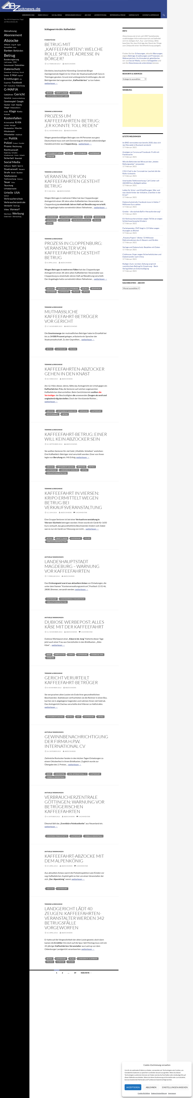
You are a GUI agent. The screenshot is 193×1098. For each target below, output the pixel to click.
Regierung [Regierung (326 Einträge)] (7, 153)
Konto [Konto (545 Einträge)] (19, 111)
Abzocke (50, 288)
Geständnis (51, 220)
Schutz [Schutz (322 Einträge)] (16, 155)
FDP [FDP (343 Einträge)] (5, 86)
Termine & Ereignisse (53, 111)
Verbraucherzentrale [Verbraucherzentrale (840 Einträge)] (14, 202)
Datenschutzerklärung (159, 1093)
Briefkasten (60, 654)
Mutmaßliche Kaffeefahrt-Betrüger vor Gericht (71, 316)
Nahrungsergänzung (81, 220)
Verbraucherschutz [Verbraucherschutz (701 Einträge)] (13, 198)
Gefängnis (84, 411)
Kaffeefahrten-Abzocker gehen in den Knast (74, 371)
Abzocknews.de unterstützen (140, 63)
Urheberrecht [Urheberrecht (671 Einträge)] (10, 188)
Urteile (49, 223)
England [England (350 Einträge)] (20, 75)
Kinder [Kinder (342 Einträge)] (6, 112)
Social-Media (57, 15)
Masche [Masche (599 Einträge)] (18, 128)
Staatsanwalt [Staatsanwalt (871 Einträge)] (11, 169)
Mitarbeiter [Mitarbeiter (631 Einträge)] (9, 134)
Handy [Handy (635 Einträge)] (19, 104)
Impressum (172, 1093)
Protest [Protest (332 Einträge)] (15, 143)
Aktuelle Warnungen (54, 557)
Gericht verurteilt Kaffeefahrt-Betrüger (71, 680)
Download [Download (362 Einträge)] (7, 72)
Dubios (71, 654)
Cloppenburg (81, 153)
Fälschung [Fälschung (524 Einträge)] (20, 86)
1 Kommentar (81, 512)
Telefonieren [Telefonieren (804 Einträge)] (10, 175)
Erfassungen (140, 53)
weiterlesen (51, 83)
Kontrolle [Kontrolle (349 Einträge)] (7, 114)
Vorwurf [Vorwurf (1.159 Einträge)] (15, 209)
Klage (72, 958)
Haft (78, 717)
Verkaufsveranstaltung (57, 473)
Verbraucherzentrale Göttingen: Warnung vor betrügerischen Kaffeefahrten (74, 804)
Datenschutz (134, 15)
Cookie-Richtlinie (144, 1093)
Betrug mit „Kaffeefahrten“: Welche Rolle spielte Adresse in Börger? (74, 51)
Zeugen (71, 962)
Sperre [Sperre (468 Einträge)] (20, 166)
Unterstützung (100, 15)
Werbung (50, 658)
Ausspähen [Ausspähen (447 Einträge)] (8, 47)
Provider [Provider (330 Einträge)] (21, 143)
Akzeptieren (133, 1087)
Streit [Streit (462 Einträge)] (13, 173)
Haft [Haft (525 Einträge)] (13, 105)
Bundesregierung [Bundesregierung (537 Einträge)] (11, 59)
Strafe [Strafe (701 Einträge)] (7, 172)
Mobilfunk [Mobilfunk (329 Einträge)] (19, 135)
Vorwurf (50, 156)
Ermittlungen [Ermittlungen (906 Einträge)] (11, 78)
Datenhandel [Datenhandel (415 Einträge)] (9, 65)
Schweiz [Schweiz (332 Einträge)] (22, 155)
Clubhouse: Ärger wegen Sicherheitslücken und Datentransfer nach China (141, 255)
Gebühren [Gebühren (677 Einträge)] (8, 94)
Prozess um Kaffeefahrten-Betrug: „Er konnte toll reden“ (72, 120)
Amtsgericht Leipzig (55, 153)
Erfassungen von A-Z (73, 15)
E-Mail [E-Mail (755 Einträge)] (13, 75)
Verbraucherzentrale (56, 777)
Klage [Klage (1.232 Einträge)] (12, 111)
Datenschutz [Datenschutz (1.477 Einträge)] (12, 69)
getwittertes (155, 58)
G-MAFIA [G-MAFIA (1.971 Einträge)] (11, 89)
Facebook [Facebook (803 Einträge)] (17, 82)
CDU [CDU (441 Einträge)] (15, 62)
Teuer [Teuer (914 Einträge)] (7, 182)
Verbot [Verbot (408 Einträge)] (6, 196)
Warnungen (157, 53)
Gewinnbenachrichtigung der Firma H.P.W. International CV (76, 741)
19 (75, 973)
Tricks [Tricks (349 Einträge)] (13, 182)
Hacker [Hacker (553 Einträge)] (7, 105)
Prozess (97, 220)
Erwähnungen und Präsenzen (148, 56)
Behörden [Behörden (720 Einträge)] (18, 50)
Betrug (49, 93)
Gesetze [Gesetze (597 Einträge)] (7, 98)
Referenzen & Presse (117, 15)
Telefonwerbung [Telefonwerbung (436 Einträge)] (10, 179)
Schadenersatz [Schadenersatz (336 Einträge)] (8, 155)
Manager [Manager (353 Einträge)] (13, 125)
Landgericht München (69, 470)
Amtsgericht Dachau (65, 467)
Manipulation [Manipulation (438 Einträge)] (9, 128)
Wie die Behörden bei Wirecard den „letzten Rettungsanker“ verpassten (140, 162)
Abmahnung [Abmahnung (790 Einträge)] (10, 31)
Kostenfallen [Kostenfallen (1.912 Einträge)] (12, 118)
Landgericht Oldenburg (88, 958)
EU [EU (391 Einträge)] (21, 79)
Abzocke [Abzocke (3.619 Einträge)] (11, 40)
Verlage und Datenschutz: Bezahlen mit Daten (141, 247)
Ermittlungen (61, 93)
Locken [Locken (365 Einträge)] (6, 125)
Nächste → (86, 973)
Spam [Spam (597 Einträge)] (14, 166)
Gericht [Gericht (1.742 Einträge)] (19, 94)
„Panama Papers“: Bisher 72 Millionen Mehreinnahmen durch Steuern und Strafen (140, 239)
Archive (88, 15)
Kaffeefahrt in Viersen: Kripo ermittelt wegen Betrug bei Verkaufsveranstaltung (73, 500)
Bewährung (99, 217)
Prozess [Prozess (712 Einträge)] (8, 146)
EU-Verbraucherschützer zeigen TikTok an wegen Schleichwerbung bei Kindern (142, 220)
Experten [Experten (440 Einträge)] (7, 83)
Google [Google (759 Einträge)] (20, 101)
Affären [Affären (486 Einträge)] (7, 44)
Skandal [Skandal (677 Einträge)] (18, 158)
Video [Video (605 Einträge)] (6, 209)
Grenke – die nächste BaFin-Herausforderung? (141, 211)
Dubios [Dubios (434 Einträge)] (6, 75)
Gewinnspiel (60, 774)
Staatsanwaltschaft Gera (57, 96)
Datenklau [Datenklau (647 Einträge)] (19, 65)
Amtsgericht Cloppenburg (71, 217)
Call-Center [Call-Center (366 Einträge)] (8, 62)
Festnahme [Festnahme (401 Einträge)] (11, 86)
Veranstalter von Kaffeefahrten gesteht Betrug (72, 181)
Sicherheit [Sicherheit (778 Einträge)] (9, 158)
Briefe (49, 654)
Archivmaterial (142, 58)
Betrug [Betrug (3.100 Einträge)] (9, 55)
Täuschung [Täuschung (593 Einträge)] (8, 185)
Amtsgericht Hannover (66, 411)
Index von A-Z (43, 15)
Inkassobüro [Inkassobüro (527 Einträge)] (15, 107)
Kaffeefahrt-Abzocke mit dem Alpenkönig (74, 858)
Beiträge (131, 56)
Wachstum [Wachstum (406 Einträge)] (7, 214)
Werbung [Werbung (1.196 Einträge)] (18, 213)
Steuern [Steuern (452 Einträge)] (22, 169)
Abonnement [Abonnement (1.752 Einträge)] (13, 35)
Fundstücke (50, 40)
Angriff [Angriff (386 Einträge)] (13, 45)
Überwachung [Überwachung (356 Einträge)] (16, 216)
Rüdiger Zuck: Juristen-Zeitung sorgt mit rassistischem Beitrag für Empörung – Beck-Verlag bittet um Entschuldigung (140, 266)
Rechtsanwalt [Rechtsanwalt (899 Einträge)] (11, 149)
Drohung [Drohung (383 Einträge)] (15, 72)
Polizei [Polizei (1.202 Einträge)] (8, 142)
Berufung (81, 467)
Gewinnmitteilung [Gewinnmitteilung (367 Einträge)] (18, 98)
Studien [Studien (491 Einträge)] (19, 172)
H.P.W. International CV (78, 774)
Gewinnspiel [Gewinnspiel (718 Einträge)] (10, 101)
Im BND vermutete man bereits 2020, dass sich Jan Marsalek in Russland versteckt (141, 143)
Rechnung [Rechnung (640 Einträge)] (17, 146)
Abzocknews (69, 64)
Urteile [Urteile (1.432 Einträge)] (8, 192)
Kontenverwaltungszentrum (72, 599)
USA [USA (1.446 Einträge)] (17, 192)
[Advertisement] (142, 110)
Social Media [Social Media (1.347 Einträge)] (12, 162)
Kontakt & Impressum (150, 15)
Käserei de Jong (97, 654)
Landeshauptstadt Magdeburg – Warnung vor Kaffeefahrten (72, 566)
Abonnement (52, 217)
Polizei (87, 538)
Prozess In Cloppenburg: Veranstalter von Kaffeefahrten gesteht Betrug (73, 250)
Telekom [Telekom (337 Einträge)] (20, 179)
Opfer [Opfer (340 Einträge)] (6, 139)
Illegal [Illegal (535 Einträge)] (6, 107)
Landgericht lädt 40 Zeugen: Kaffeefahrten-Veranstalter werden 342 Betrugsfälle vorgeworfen (74, 918)
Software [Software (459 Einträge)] (7, 166)
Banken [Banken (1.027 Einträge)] (8, 50)
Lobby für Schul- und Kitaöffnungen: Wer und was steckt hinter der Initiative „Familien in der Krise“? (141, 192)
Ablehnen (151, 1087)
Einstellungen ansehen (175, 1087)
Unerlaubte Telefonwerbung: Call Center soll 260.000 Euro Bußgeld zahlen (140, 181)
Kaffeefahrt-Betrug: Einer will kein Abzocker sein (76, 436)
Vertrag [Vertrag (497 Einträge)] (16, 206)
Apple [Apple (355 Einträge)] (19, 45)
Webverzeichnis (28, 15)
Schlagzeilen (152, 60)
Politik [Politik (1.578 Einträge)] (13, 138)
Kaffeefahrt (76, 93)
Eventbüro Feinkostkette (57, 836)
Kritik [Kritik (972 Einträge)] (18, 122)
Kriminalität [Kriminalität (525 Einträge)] (9, 122)
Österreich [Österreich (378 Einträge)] (8, 217)
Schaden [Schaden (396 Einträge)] (14, 153)
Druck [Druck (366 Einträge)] (21, 72)
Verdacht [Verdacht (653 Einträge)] (8, 205)
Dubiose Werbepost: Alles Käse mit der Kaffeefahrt (74, 624)
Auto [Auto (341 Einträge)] (14, 47)
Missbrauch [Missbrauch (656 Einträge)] (9, 131)
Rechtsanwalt (52, 414)
